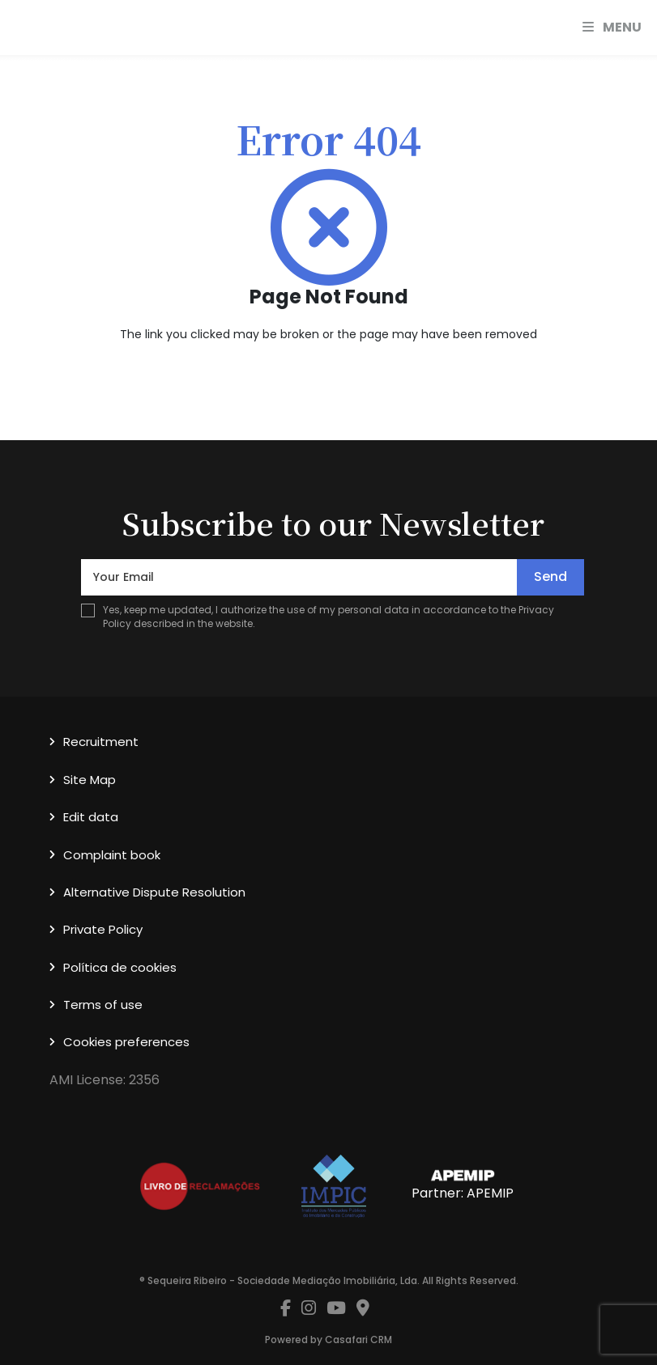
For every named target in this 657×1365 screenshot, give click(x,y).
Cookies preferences (126, 1041)
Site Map (89, 779)
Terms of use (103, 1004)
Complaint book (111, 854)
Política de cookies (120, 967)
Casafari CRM (358, 1339)
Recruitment (101, 741)
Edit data (90, 816)
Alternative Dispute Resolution (154, 892)
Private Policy (103, 929)
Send (550, 576)
